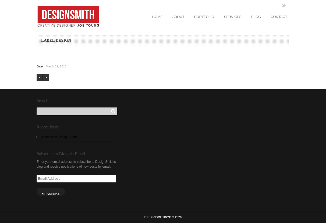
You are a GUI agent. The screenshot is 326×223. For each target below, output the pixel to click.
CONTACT (279, 17)
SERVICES (233, 17)
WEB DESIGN (46, 77)
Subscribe (50, 194)
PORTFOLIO (204, 17)
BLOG (256, 17)
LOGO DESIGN (40, 77)
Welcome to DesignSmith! (59, 137)
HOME (157, 17)
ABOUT (178, 17)
